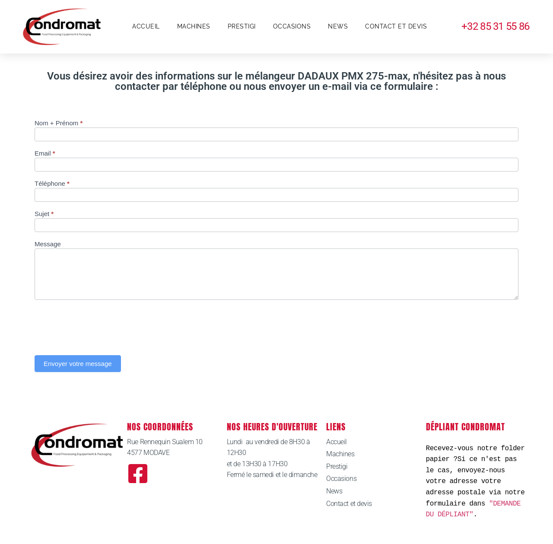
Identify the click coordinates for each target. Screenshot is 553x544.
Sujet (44, 213)
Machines (193, 26)
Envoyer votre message (78, 363)
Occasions (292, 26)
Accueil (146, 26)
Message (48, 244)
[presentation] (100, 325)
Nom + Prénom (59, 123)
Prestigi (242, 26)
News (338, 26)
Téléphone (52, 183)
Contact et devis (396, 26)
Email (45, 153)
